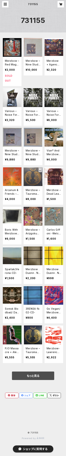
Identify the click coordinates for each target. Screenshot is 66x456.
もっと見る (33, 376)
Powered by (33, 438)
